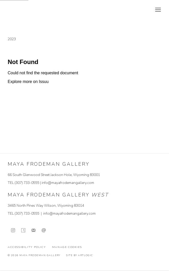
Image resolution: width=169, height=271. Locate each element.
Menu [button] (157, 10)
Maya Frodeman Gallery (43, 10)
